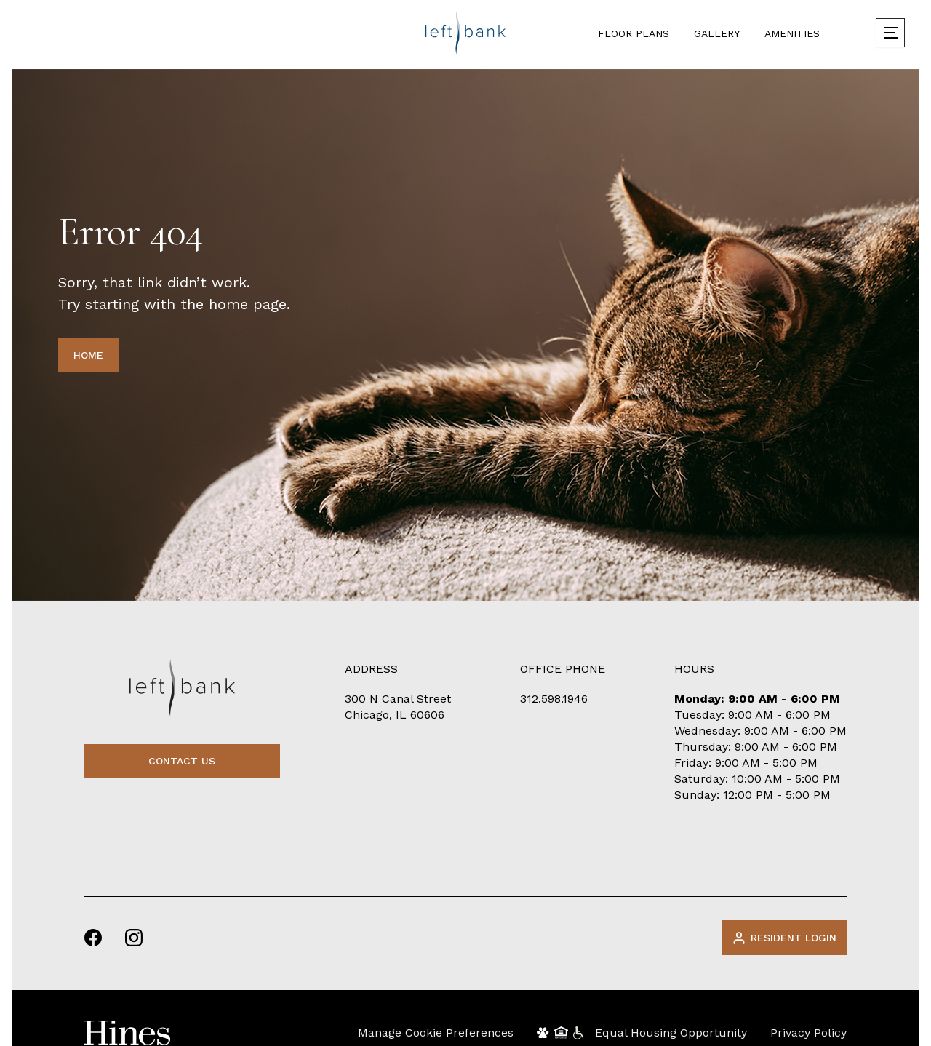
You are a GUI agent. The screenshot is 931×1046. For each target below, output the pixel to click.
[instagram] (134, 937)
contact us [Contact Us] (181, 761)
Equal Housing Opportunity (671, 1032)
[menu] (890, 32)
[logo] (465, 33)
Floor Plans (633, 33)
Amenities (792, 33)
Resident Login (784, 938)
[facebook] (93, 937)
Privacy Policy (808, 1032)
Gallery (717, 33)
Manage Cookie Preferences (436, 1032)
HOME (88, 355)
